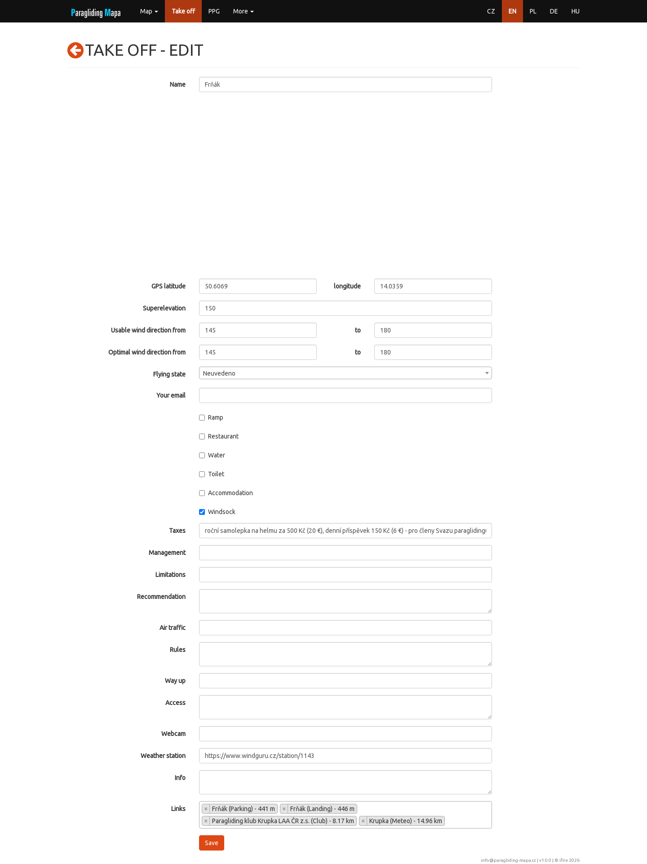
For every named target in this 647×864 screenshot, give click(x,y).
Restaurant (219, 436)
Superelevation (164, 308)
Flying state (169, 374)
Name (178, 84)
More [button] (243, 11)
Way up (175, 680)
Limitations (170, 574)
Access (175, 702)
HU (576, 11)
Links (178, 808)
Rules (178, 649)
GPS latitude (168, 286)
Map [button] (149, 11)
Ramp (211, 417)
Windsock (217, 511)
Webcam (173, 733)
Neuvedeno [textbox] (219, 373)
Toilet (211, 474)
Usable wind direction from (148, 330)
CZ (491, 11)
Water (212, 455)
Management (167, 552)
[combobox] (345, 373)
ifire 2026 (569, 860)
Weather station (163, 755)
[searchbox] (449, 822)
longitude (347, 286)
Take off (183, 11)
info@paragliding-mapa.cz (508, 860)
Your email (171, 395)
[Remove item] (206, 808)
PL (533, 11)
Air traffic (173, 627)
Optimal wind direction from (147, 352)
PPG (214, 11)
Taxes (177, 530)
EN (512, 11)
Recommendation (161, 596)
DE (554, 11)
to (358, 330)
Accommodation (226, 492)
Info (180, 777)
